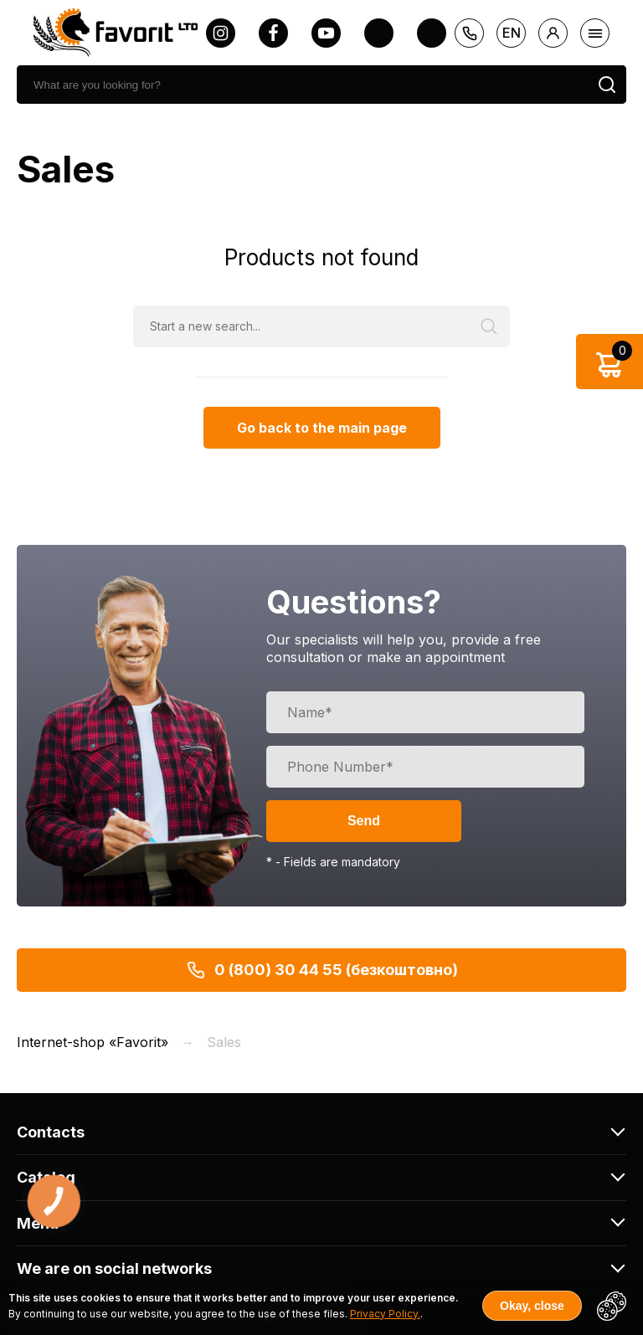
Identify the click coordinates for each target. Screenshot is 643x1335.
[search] (302, 84)
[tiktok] (431, 33)
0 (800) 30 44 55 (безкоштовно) (322, 970)
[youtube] (326, 33)
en (511, 32)
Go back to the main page (322, 427)
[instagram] (220, 33)
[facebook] (273, 33)
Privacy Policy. (385, 1313)
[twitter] (379, 33)
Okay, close (532, 1305)
